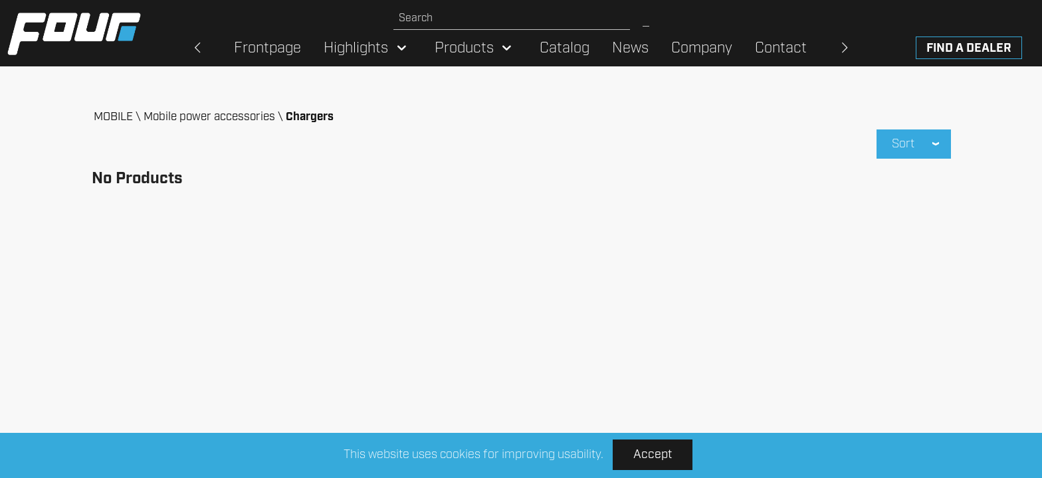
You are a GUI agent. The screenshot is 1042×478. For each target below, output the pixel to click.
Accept (652, 455)
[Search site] (511, 18)
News (630, 48)
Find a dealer (968, 48)
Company (701, 48)
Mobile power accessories (209, 117)
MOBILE (113, 117)
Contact (781, 48)
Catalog (564, 48)
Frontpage (267, 48)
